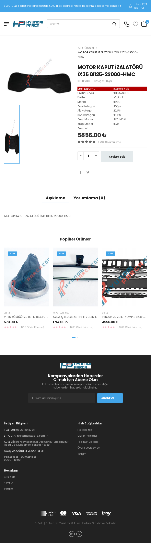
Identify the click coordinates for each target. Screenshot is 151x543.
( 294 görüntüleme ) (110, 142)
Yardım (8, 489)
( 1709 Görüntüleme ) (130, 327)
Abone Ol (110, 398)
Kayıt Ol (144, 5)
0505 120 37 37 (25, 430)
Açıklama (55, 198)
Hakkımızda (84, 430)
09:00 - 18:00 (20, 458)
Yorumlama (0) (89, 198)
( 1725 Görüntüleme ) (31, 327)
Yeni (12, 253)
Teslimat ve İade (88, 442)
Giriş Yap (133, 5)
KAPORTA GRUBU (61, 313)
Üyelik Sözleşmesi (88, 448)
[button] (73, 337)
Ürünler (89, 48)
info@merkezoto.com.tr (32, 436)
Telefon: (10, 430)
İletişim (81, 454)
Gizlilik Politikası (87, 436)
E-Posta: (10, 436)
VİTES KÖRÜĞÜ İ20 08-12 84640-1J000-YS (31, 317)
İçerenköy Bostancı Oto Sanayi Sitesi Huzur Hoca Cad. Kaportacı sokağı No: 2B (36, 443)
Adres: (8, 442)
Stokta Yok (117, 157)
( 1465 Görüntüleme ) (80, 327)
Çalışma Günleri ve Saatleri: (23, 451)
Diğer (7, 313)
